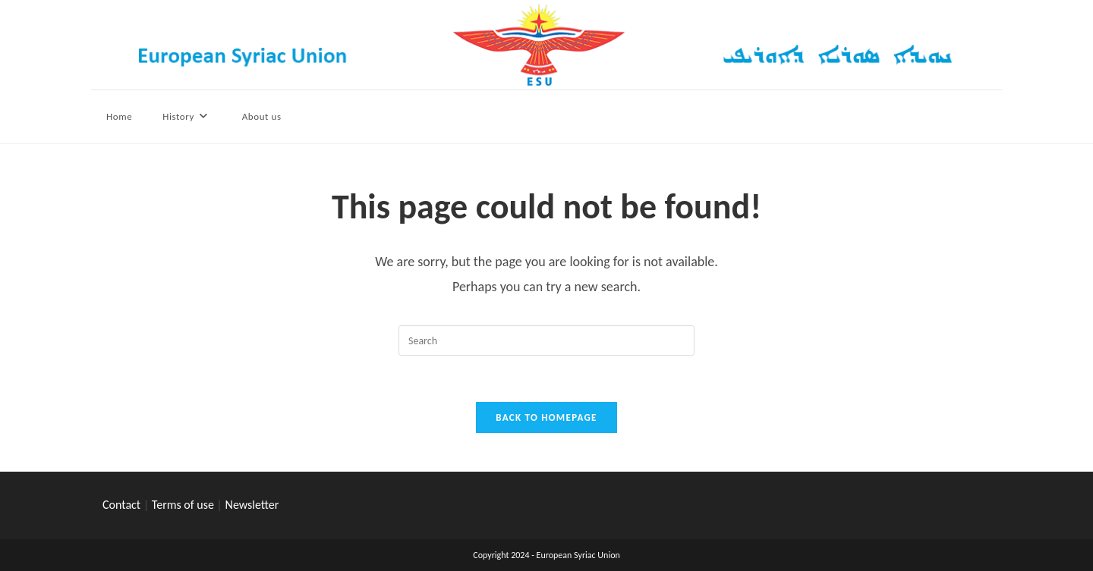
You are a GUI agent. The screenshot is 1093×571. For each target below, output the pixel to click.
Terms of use (183, 504)
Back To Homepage (546, 417)
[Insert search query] (546, 340)
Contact (121, 504)
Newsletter (252, 504)
